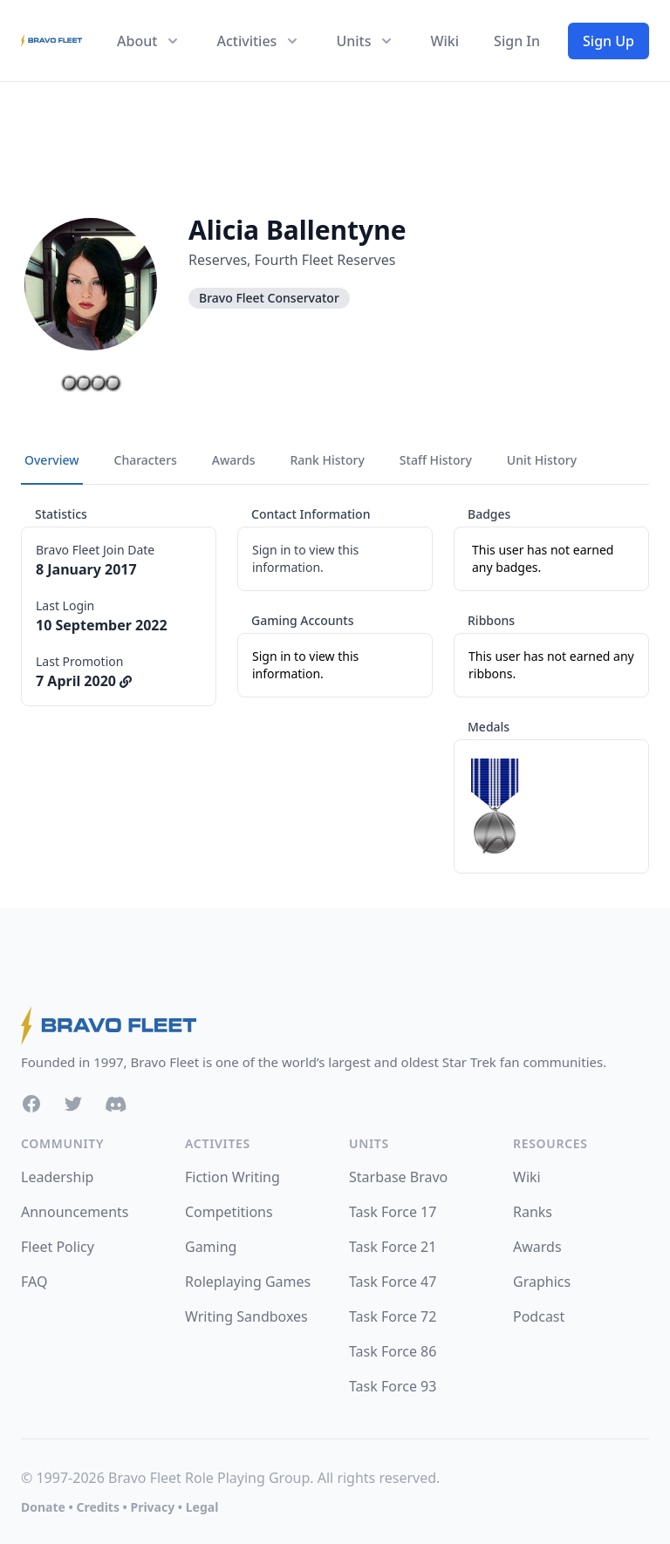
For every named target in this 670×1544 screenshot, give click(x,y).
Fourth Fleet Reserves (325, 259)
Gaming (210, 1246)
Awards (537, 1246)
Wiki (444, 41)
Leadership (57, 1177)
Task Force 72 (392, 1316)
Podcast (538, 1316)
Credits (97, 1507)
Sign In (517, 41)
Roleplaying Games (248, 1281)
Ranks (532, 1211)
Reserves (217, 259)
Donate (43, 1507)
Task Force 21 (392, 1246)
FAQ (34, 1281)
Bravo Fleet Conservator (269, 297)
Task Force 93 (392, 1386)
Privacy (152, 1507)
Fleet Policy (57, 1246)
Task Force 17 (392, 1211)
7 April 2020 (84, 680)
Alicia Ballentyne (297, 230)
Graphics (542, 1281)
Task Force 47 (392, 1281)
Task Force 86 (392, 1351)
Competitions (229, 1211)
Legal (202, 1507)
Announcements (74, 1211)
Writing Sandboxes (246, 1316)
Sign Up (608, 41)
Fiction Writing (232, 1177)
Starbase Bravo (398, 1177)
